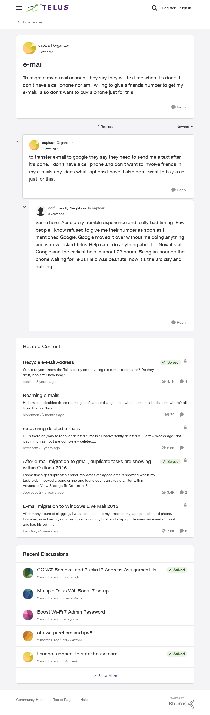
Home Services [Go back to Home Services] (29, 22)
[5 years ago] (53, 492)
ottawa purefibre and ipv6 (64, 632)
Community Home (31, 699)
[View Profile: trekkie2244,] (28, 636)
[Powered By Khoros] (181, 703)
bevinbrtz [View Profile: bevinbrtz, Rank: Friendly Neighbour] (30, 447)
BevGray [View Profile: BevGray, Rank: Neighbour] (30, 531)
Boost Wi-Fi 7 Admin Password (71, 612)
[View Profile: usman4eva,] (28, 594)
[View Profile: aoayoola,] (28, 615)
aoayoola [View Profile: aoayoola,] (70, 619)
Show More (105, 675)
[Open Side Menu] (19, 8)
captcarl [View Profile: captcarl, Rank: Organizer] (45, 45)
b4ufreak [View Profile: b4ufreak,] (70, 661)
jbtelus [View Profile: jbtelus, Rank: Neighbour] (28, 381)
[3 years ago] (45, 381)
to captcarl (96, 208)
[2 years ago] (49, 447)
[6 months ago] (52, 414)
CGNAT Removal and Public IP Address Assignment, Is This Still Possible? (96, 570)
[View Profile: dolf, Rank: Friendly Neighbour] (41, 211)
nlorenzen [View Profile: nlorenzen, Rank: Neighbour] (31, 414)
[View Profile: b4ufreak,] (28, 657)
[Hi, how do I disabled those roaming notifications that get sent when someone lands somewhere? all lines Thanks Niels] (105, 405)
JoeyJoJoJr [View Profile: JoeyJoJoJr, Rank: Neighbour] (32, 492)
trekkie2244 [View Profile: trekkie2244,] (72, 640)
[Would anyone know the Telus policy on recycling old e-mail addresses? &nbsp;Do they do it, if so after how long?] (90, 372)
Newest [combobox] (185, 126)
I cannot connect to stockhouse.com (77, 653)
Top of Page (63, 699)
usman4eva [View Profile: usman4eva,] (72, 598)
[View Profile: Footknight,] (28, 573)
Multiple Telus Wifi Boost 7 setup (73, 591)
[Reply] (178, 107)
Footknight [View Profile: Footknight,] (71, 577)
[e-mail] (50, 148)
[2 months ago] (48, 577)
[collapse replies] (18, 142)
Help (84, 699)
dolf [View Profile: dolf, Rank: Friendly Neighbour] (51, 208)
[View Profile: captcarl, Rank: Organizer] (29, 48)
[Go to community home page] (48, 8)
